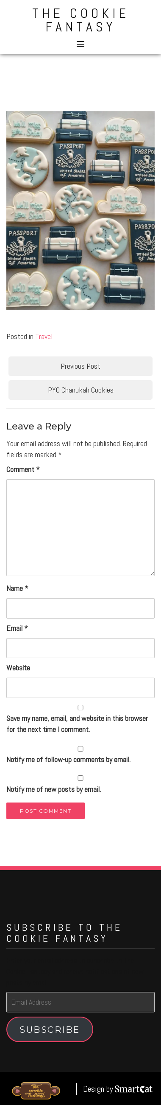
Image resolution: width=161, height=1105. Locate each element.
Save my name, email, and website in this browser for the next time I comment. (77, 723)
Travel (44, 336)
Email (17, 628)
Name (17, 588)
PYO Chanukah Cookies (81, 390)
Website (18, 668)
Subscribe (49, 1029)
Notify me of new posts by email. (53, 789)
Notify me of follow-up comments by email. (68, 759)
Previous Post (80, 366)
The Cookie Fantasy (80, 20)
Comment (23, 469)
